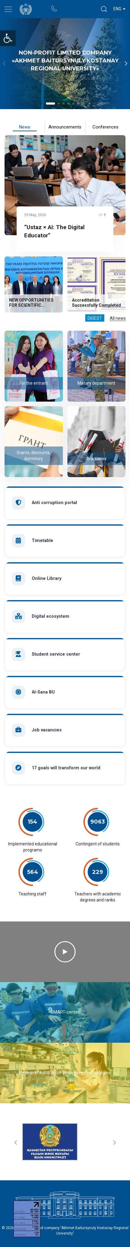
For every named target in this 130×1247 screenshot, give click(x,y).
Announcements (64, 127)
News (24, 127)
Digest (95, 318)
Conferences (106, 127)
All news (118, 318)
